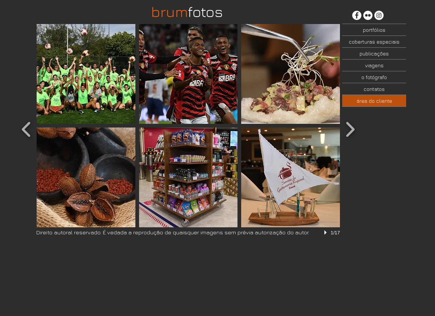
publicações (374, 53)
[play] (326, 232)
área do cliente (374, 101)
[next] (350, 128)
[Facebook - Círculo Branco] (356, 15)
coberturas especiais (374, 41)
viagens (374, 65)
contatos (374, 89)
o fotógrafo (374, 77)
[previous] (26, 128)
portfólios (374, 30)
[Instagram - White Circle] (379, 15)
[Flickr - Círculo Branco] (367, 15)
